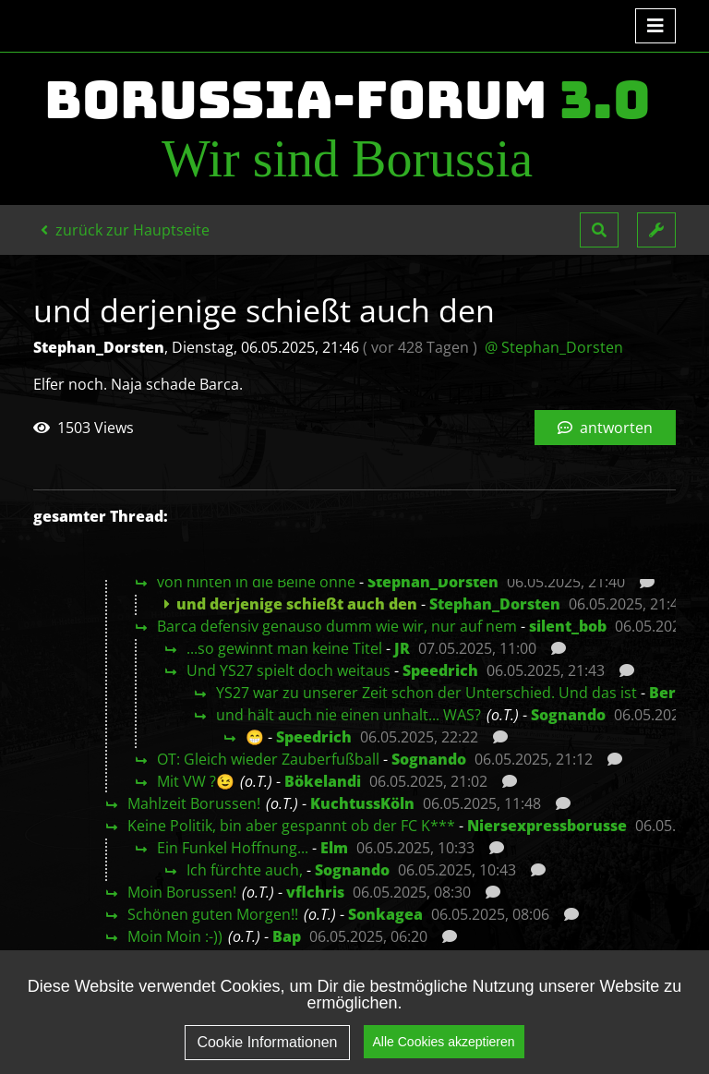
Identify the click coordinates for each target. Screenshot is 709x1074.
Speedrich (440, 670)
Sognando (568, 715)
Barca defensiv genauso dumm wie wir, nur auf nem (337, 626)
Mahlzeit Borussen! (194, 803)
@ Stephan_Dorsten (554, 347)
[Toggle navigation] (655, 25)
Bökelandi (322, 781)
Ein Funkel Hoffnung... (232, 848)
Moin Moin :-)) (175, 936)
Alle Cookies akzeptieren (444, 1041)
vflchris (315, 892)
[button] (599, 229)
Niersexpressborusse (547, 825)
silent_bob (568, 626)
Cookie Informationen (267, 1042)
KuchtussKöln (362, 803)
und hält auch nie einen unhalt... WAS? (348, 715)
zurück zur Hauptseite (125, 230)
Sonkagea (385, 914)
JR (402, 648)
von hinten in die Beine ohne (256, 582)
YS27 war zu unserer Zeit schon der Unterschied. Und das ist (426, 692)
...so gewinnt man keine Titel (284, 648)
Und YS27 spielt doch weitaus (288, 670)
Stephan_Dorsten (433, 582)
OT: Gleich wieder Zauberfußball (268, 759)
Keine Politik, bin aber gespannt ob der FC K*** (291, 825)
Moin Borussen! (182, 892)
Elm (334, 848)
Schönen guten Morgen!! (213, 914)
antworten (605, 427)
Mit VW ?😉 (195, 781)
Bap (286, 936)
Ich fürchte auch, (244, 870)
